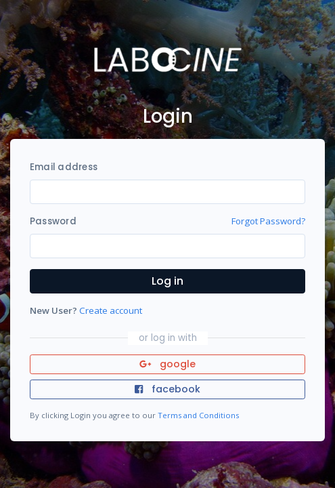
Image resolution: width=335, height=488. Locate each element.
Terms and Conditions (198, 415)
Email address (63, 167)
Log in (167, 281)
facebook (167, 389)
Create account (110, 310)
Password (53, 221)
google (167, 364)
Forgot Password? (268, 221)
